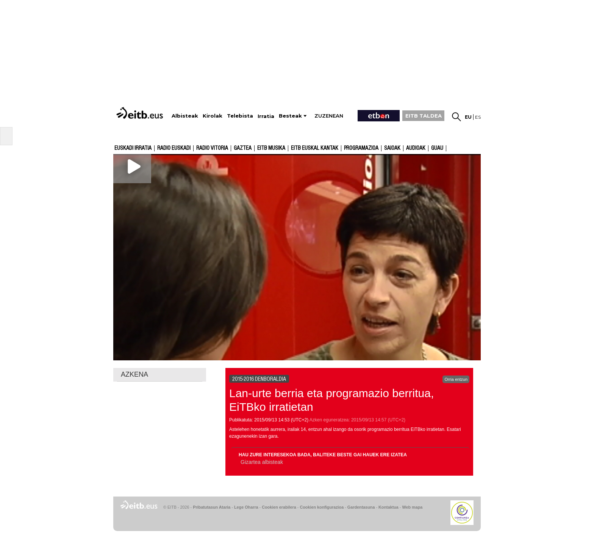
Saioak (392, 148)
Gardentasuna (361, 507)
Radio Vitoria (212, 148)
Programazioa (361, 148)
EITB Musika (271, 148)
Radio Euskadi (174, 148)
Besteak (290, 116)
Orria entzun (455, 379)
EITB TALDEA (423, 116)
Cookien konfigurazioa (322, 507)
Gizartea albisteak (262, 462)
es (478, 117)
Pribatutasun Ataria (211, 507)
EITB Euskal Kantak (314, 148)
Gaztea (243, 148)
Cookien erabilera (279, 507)
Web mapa (412, 507)
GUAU (437, 148)
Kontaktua (388, 507)
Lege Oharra (246, 507)
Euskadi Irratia (133, 148)
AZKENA (134, 374)
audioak (415, 148)
